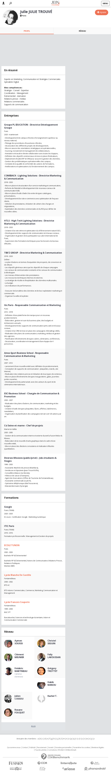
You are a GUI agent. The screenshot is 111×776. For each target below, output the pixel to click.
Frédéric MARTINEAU (21, 670)
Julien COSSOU (19, 697)
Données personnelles (63, 747)
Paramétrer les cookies (81, 747)
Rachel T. (52, 695)
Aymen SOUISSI (19, 642)
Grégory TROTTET (53, 670)
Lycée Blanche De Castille (17, 575)
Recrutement (41, 747)
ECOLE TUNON (11, 545)
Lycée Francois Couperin (17, 602)
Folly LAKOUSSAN (54, 656)
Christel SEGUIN (52, 642)
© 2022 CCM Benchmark (67, 750)
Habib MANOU (52, 683)
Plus (33, 726)
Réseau (82, 31)
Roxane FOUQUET (20, 711)
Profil (27, 31)
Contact (25, 747)
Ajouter (103, 12)
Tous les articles (41, 750)
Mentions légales (98, 747)
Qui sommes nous (14, 747)
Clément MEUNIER (19, 656)
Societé (50, 747)
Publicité (32, 747)
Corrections (52, 750)
